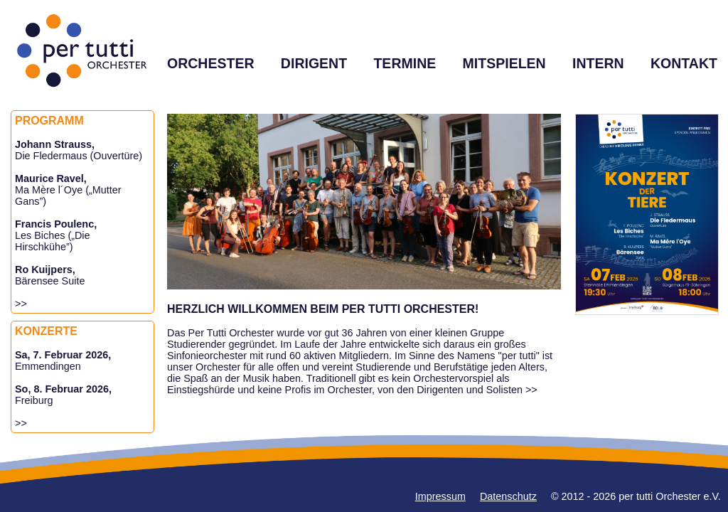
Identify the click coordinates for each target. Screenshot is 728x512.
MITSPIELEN (504, 63)
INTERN (598, 63)
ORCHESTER (211, 63)
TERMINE (404, 63)
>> (21, 303)
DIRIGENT (314, 63)
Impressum (440, 496)
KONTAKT (684, 63)
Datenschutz (508, 496)
